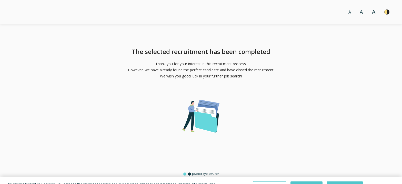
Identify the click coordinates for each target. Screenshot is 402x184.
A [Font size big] (361, 11)
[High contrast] (387, 12)
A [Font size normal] (349, 12)
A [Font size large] (374, 12)
